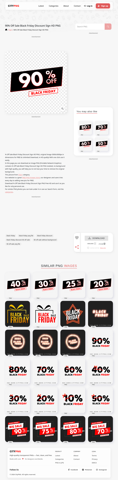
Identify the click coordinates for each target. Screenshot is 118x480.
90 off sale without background (45, 240)
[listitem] (73, 469)
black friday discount (44, 236)
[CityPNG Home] (13, 6)
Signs (20, 175)
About (66, 6)
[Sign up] (103, 5)
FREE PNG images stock (31, 177)
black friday (11, 236)
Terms (94, 456)
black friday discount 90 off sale (18, 240)
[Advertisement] (36, 43)
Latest (41, 6)
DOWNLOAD (96, 238)
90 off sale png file (13, 244)
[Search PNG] (90, 26)
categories (9, 192)
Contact (77, 459)
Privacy (94, 459)
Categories (53, 6)
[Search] (108, 26)
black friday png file (26, 236)
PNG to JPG (59, 463)
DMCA (94, 463)
